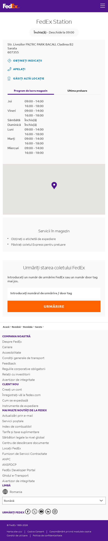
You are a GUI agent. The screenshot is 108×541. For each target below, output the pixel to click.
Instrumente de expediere (20, 406)
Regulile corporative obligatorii (23, 369)
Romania (12, 492)
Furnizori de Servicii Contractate (24, 454)
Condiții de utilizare (17, 535)
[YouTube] (41, 511)
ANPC (6, 459)
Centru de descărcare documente (25, 443)
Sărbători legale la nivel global (23, 437)
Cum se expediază (15, 400)
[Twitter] (34, 511)
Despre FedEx (12, 341)
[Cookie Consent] (35, 531)
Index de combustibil (17, 426)
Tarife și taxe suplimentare (20, 432)
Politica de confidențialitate (47, 535)
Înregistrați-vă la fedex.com (21, 395)
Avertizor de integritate (18, 380)
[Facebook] (27, 511)
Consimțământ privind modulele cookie (70, 531)
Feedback (9, 363)
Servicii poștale (12, 421)
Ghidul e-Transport (15, 475)
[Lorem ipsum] (54, 500)
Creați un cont (12, 389)
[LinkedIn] (48, 511)
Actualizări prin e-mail (17, 415)
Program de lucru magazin (31, 90)
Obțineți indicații (25, 61)
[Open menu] (102, 6)
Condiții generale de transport (23, 358)
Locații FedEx (11, 448)
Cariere (7, 347)
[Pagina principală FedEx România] (11, 6)
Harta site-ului (14, 531)
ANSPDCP (9, 464)
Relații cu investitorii (16, 374)
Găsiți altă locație (26, 78)
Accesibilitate (11, 352)
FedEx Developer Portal (18, 470)
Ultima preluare (77, 90)
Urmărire (54, 306)
